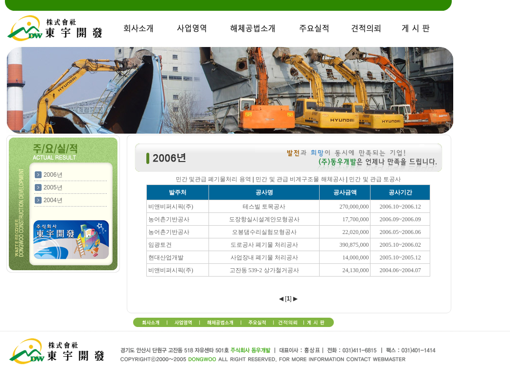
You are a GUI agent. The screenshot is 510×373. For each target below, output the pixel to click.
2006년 (53, 174)
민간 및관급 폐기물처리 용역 (213, 179)
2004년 (53, 200)
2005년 (53, 187)
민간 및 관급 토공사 (375, 179)
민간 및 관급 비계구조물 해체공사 (299, 179)
